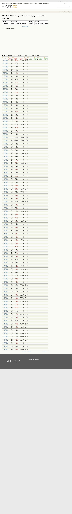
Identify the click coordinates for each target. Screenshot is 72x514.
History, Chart (14, 21)
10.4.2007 (6, 319)
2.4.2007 (6, 326)
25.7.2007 (6, 214)
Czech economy (25, 3)
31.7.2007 (6, 208)
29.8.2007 (6, 178)
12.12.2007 (5, 70)
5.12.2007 (6, 78)
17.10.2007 (5, 128)
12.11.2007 (5, 102)
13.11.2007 (5, 101)
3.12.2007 (6, 80)
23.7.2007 (6, 217)
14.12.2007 (5, 67)
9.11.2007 (6, 104)
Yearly (17, 23)
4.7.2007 (6, 233)
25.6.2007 (6, 243)
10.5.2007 (6, 290)
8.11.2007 (6, 105)
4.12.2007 (6, 79)
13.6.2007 (6, 255)
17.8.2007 (6, 189)
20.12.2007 (5, 62)
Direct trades (23, 23)
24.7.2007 (6, 215)
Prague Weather (46, 3)
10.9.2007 (6, 166)
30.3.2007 (6, 327)
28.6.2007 (6, 239)
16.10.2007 (5, 130)
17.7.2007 (6, 223)
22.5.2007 (6, 278)
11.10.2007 (5, 134)
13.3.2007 (6, 346)
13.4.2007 (6, 314)
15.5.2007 (6, 285)
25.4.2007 (6, 303)
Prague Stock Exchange (11, 3)
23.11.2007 (5, 89)
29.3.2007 (6, 329)
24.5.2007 (6, 275)
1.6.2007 (6, 266)
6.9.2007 (6, 169)
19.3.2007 (6, 340)
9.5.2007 (6, 291)
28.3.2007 (6, 330)
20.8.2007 (6, 188)
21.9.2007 (6, 153)
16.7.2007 (6, 224)
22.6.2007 (6, 245)
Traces (12, 23)
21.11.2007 (5, 92)
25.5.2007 (6, 274)
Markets (7, 11)
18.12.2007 (5, 65)
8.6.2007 (6, 259)
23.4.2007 (6, 305)
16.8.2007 (6, 191)
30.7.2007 (6, 210)
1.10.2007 (6, 146)
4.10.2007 (6, 141)
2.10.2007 (6, 144)
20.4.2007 (6, 307)
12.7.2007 (6, 227)
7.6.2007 (6, 260)
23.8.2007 (6, 184)
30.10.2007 (5, 115)
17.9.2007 (6, 159)
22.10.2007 (5, 124)
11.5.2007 (6, 288)
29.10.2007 (5, 117)
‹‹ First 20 (29, 351)
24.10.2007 (5, 121)
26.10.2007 (5, 118)
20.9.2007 (6, 154)
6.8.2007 (6, 202)
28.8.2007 (6, 179)
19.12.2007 (5, 63)
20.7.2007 (6, 218)
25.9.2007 (6, 150)
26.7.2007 (6, 213)
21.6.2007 (6, 246)
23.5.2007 (6, 276)
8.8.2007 (6, 199)
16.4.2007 (6, 313)
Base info (37, 21)
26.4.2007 (6, 301)
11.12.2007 (5, 72)
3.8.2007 (6, 204)
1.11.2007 (6, 112)
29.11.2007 (5, 83)
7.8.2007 (6, 201)
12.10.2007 (5, 133)
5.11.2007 (6, 109)
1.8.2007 (6, 207)
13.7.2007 (6, 226)
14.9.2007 (6, 160)
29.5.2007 (6, 271)
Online (4, 21)
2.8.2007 (6, 205)
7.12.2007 (6, 75)
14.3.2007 (6, 345)
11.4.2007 (6, 317)
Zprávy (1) (31, 21)
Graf (24, 11)
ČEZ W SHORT (20, 11)
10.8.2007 (6, 197)
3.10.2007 (6, 143)
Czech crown (19, 3)
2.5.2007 (6, 297)
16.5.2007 (6, 284)
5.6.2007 (6, 263)
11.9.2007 (6, 165)
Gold (36, 3)
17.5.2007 (6, 282)
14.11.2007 (5, 99)
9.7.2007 (6, 231)
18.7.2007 (6, 221)
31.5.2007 (6, 268)
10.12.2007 (5, 73)
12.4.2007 (6, 316)
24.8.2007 (6, 182)
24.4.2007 (6, 304)
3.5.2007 (6, 295)
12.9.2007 (6, 163)
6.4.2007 (6, 320)
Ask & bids (5, 23)
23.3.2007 (6, 334)
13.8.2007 (6, 195)
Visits (30, 23)
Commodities (31, 3)
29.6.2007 (6, 237)
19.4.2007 (6, 308)
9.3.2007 (6, 349)
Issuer (41, 23)
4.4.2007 (6, 323)
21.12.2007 (5, 60)
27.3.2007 (6, 332)
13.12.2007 (5, 69)
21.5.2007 (6, 279)
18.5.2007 (6, 281)
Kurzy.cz (3, 11)
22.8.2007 (6, 185)
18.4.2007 (6, 310)
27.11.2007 (5, 86)
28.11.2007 (5, 85)
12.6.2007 (6, 256)
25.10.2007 (5, 120)
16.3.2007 (6, 342)
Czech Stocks (14, 11)
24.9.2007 (6, 152)
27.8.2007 (6, 181)
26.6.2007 (6, 242)
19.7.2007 (6, 220)
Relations (47, 23)
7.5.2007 (6, 292)
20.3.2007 (6, 339)
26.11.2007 (5, 88)
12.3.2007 (6, 348)
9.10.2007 (6, 137)
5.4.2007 (6, 321)
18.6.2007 (6, 250)
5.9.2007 (6, 170)
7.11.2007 (6, 107)
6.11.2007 (6, 108)
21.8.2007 (6, 186)
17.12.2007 (5, 66)
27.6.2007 (6, 240)
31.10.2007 (5, 114)
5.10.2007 (6, 140)
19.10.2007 (5, 125)
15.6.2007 (6, 252)
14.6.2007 (6, 253)
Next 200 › (45, 351)
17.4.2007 (6, 311)
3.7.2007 (6, 234)
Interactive (26, 26)
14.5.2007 (6, 287)
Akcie (10, 11)
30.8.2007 (6, 176)
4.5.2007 (6, 294)
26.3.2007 (6, 333)
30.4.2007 (6, 298)
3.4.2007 (6, 324)
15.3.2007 (6, 343)
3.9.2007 (6, 173)
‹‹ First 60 (24, 351)
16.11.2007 (5, 96)
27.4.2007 (6, 300)
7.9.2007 (6, 168)
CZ (64, 3)
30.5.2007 (6, 269)
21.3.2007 (6, 337)
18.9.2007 (6, 157)
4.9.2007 (6, 172)
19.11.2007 (5, 95)
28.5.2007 (6, 272)
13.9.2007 (6, 162)
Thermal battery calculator (33, 359)
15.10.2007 (5, 131)
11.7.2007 (6, 228)
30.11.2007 (5, 82)
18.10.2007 (5, 127)
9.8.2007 (6, 198)
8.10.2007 (6, 139)
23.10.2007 (5, 123)
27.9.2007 (6, 147)
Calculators (40, 3)
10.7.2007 (6, 230)
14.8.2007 (6, 194)
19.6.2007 (6, 249)
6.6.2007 (6, 262)
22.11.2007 (5, 91)
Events (37, 23)
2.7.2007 (6, 236)
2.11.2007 (6, 111)
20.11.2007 (5, 94)
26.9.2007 (6, 149)
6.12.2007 (6, 76)
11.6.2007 (6, 258)
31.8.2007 (6, 175)
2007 (23, 26)
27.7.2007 (6, 211)
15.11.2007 (5, 98)
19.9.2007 (6, 156)
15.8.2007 (6, 192)
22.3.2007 (6, 336)
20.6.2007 (6, 247)
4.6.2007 (6, 265)
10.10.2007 (5, 136)
